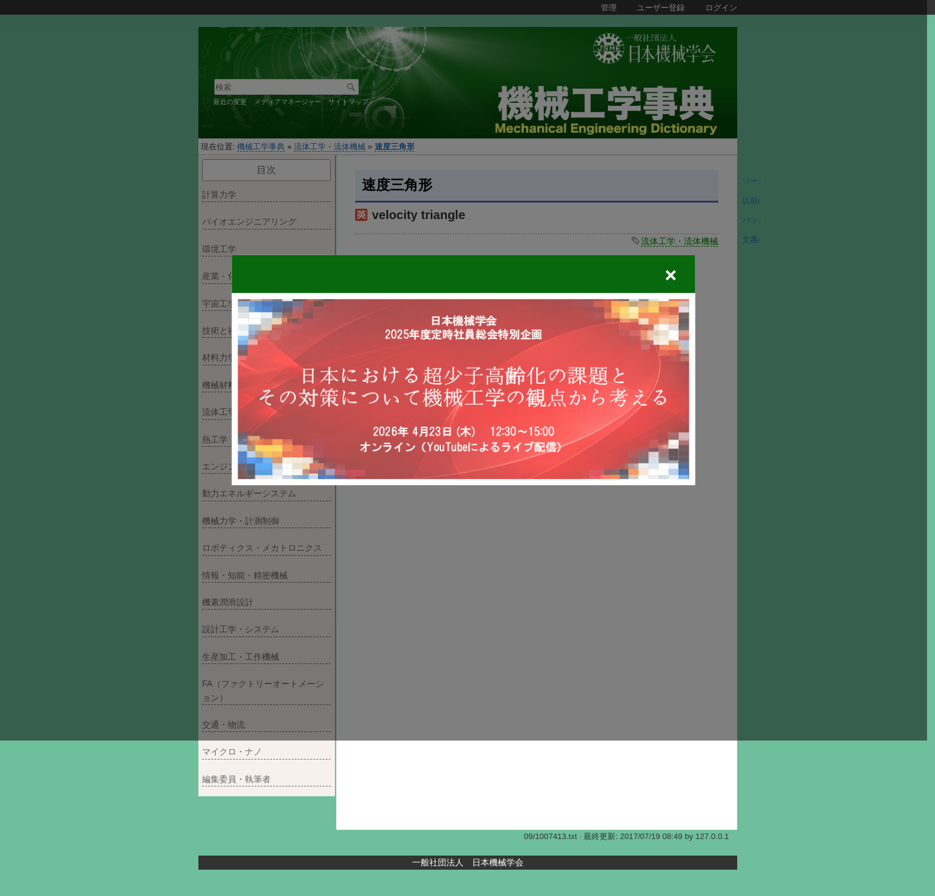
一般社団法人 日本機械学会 (468, 862)
